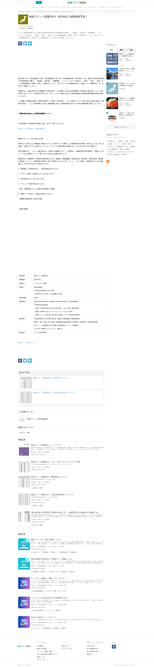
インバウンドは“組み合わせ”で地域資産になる (49, 598)
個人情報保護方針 (92, 648)
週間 (121, 50)
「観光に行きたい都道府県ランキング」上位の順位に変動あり (127, 70)
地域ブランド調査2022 (125, 75)
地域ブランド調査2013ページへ (28, 342)
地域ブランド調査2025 (125, 60)
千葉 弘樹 (33, 467)
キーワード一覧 (67, 648)
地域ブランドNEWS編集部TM (39, 546)
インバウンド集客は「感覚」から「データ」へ (49, 578)
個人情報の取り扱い (93, 651)
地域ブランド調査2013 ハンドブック (46, 445)
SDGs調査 (122, 88)
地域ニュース (41, 657)
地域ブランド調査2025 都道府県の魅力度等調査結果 (126, 55)
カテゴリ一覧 (41, 659)
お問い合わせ (91, 646)
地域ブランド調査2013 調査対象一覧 (31, 128)
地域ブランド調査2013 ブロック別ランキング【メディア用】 (56, 462)
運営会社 (89, 654)
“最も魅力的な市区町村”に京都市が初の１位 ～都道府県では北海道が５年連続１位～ (65, 512)
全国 (50, 546)
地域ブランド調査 (124, 59)
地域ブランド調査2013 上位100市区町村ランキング (54, 393)
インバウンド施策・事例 (59, 585)
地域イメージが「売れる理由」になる (46, 540)
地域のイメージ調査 (58, 546)
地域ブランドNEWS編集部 (37, 419)
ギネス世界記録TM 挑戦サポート (47, 654)
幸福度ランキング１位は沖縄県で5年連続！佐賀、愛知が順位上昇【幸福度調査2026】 (127, 85)
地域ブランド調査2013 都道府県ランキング (51, 378)
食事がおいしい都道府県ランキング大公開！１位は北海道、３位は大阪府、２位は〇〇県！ (127, 99)
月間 (131, 50)
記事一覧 (64, 646)
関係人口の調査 (41, 648)
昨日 (111, 50)
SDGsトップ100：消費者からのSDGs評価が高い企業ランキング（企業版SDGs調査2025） (127, 114)
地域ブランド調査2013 (44, 452)
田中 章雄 (33, 452)
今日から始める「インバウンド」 (44, 617)
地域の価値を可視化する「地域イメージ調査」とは (51, 559)
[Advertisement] (61, 61)
